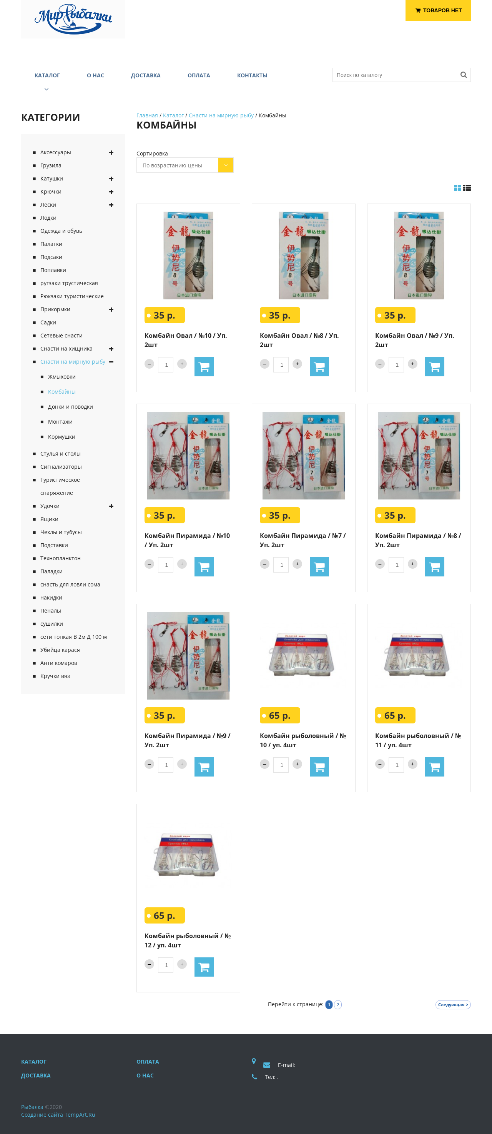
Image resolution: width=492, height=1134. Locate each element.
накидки (51, 597)
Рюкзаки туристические (72, 296)
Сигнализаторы (61, 466)
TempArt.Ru (80, 1114)
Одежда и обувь (61, 230)
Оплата (147, 1061)
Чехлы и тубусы (61, 532)
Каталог (173, 115)
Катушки (51, 178)
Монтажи (60, 421)
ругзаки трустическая (69, 283)
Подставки (54, 545)
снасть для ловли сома (70, 584)
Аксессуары (55, 152)
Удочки (50, 505)
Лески (48, 204)
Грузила (51, 165)
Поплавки (53, 270)
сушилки (51, 623)
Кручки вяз (55, 676)
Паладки (51, 571)
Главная (147, 115)
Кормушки (61, 436)
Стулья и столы (60, 453)
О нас (145, 1075)
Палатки (51, 243)
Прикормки (55, 309)
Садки (48, 322)
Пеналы (50, 610)
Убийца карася (60, 649)
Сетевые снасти (61, 335)
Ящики (49, 519)
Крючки (51, 191)
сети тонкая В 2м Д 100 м (73, 636)
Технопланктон (60, 558)
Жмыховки (62, 376)
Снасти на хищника (66, 348)
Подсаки (51, 257)
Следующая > (453, 1004)
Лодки (48, 217)
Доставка (36, 1075)
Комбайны (62, 391)
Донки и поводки (70, 406)
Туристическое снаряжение (60, 486)
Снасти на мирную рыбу (72, 361)
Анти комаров (58, 662)
